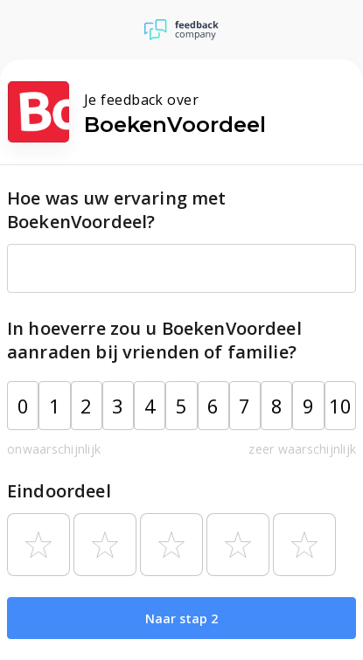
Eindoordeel (59, 491)
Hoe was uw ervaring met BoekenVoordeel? (116, 209)
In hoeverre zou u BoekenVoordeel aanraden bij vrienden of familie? (154, 340)
